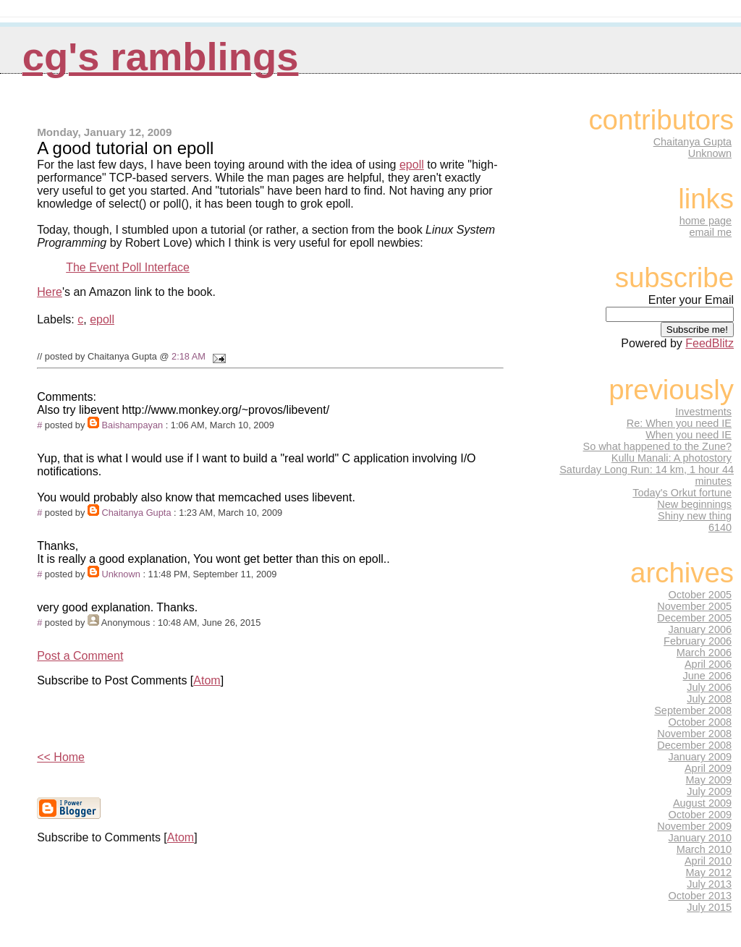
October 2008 (700, 722)
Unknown (120, 574)
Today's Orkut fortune (682, 492)
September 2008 (693, 710)
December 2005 (694, 618)
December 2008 (694, 745)
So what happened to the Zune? (657, 446)
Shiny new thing (695, 516)
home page (705, 220)
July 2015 (709, 907)
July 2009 (709, 791)
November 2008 (694, 733)
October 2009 (700, 814)
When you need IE (688, 435)
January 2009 (700, 757)
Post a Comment (80, 656)
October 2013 (700, 895)
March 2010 (704, 849)
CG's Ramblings (160, 57)
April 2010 (708, 861)
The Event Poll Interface (128, 267)
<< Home (61, 757)
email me (710, 232)
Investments (703, 411)
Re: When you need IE (679, 423)
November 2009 (694, 826)
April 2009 (708, 768)
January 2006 (700, 629)
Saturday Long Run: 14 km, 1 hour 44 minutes (646, 475)
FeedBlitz (709, 343)
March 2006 (704, 652)
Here (49, 292)
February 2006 (698, 641)
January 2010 (700, 838)
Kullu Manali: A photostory (671, 458)
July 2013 (709, 884)
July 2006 (709, 687)
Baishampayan (132, 425)
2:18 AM (189, 356)
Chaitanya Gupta (136, 512)
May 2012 (709, 872)
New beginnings (694, 504)
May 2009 (709, 780)
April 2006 (708, 664)
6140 (720, 527)
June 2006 (707, 675)
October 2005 (700, 594)
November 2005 (694, 606)
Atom (206, 680)
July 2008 (709, 699)
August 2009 (702, 803)
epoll (411, 164)
